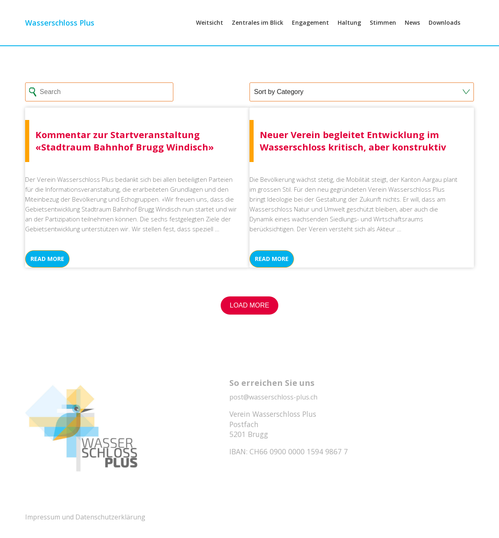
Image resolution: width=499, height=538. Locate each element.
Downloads (444, 34)
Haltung (349, 34)
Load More (249, 305)
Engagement (310, 34)
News (412, 34)
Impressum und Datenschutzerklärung (85, 517)
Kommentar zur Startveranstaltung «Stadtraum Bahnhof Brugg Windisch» (124, 140)
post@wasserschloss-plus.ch (273, 397)
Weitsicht (209, 34)
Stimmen (383, 34)
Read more (47, 259)
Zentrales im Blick (257, 34)
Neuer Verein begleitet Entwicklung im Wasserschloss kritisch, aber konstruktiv (353, 140)
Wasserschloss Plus (59, 34)
